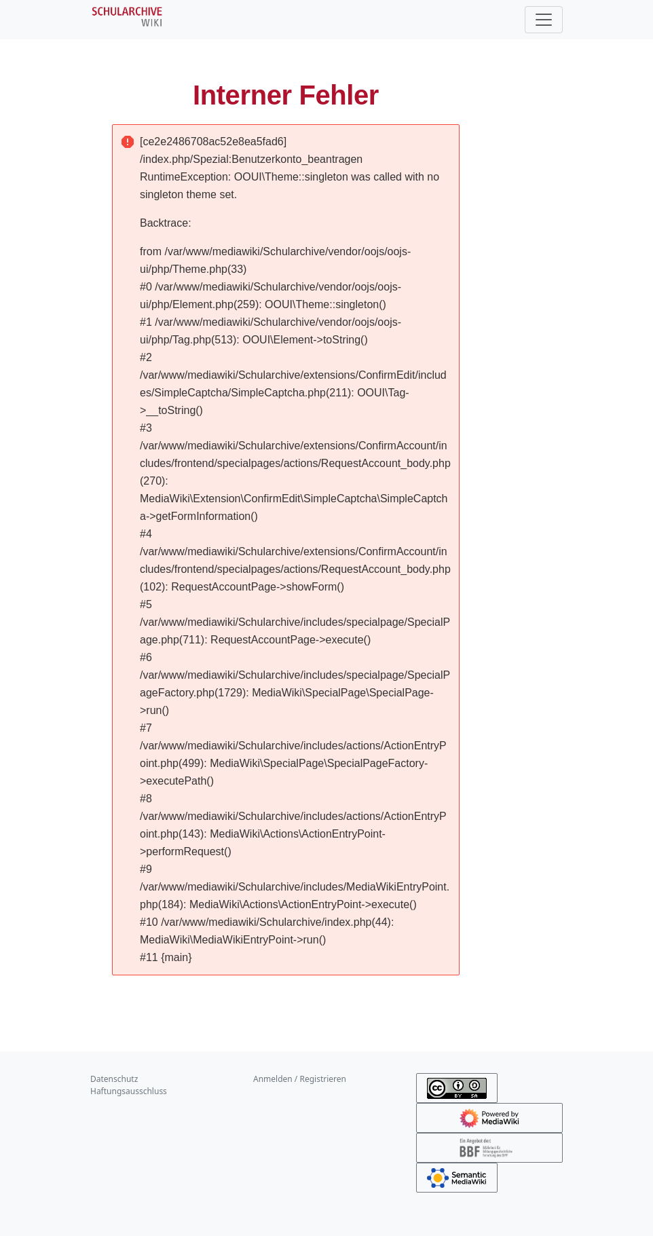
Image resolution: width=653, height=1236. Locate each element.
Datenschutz (114, 1079)
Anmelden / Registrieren (299, 1079)
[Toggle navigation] (544, 19)
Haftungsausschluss (128, 1091)
